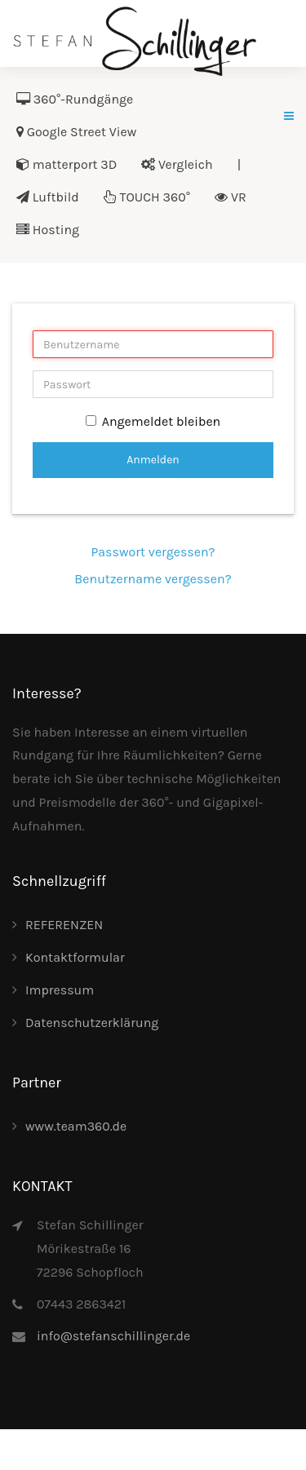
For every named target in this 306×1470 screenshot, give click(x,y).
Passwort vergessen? (153, 552)
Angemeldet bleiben (153, 421)
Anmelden (153, 460)
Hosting (47, 229)
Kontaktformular (75, 957)
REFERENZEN (64, 924)
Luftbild (47, 197)
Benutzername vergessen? (152, 579)
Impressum (59, 990)
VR (230, 197)
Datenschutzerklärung (91, 1022)
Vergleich (176, 164)
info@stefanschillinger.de (113, 1336)
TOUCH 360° (147, 197)
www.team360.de (75, 1126)
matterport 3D (66, 164)
